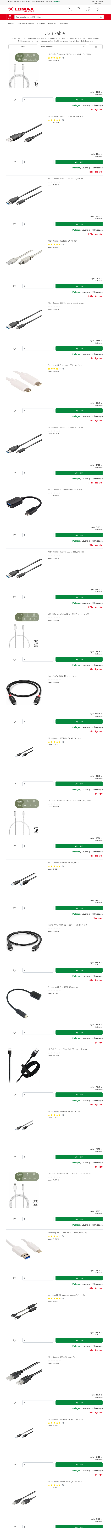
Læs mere (89, 41)
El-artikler (41, 23)
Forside (11, 23)
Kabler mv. (52, 23)
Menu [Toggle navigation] (9, 17)
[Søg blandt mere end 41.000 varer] (56, 17)
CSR (92, 1)
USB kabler (64, 23)
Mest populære (47, 46)
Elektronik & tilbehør (26, 23)
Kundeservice (98, 4)
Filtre (23, 46)
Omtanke (99, 1)
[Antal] (37, 99)
